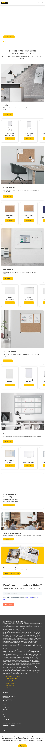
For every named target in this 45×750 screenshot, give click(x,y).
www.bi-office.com (10, 685)
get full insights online (11, 690)
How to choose (9, 505)
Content (7, 687)
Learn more (8, 114)
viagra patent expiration (11, 678)
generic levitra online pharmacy (13, 676)
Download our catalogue (12, 573)
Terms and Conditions (8, 712)
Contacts (5, 716)
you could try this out (10, 681)
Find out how (9, 37)
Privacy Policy (6, 707)
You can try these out (10, 683)
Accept (22, 746)
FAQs (4, 714)
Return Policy (5, 709)
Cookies (4, 704)
